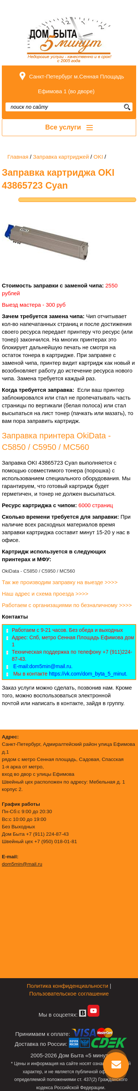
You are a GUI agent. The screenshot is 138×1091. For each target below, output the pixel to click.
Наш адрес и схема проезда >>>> (45, 593)
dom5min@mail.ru (22, 864)
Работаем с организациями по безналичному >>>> (68, 605)
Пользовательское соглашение (69, 993)
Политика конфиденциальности (67, 986)
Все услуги (69, 127)
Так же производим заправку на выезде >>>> (60, 582)
